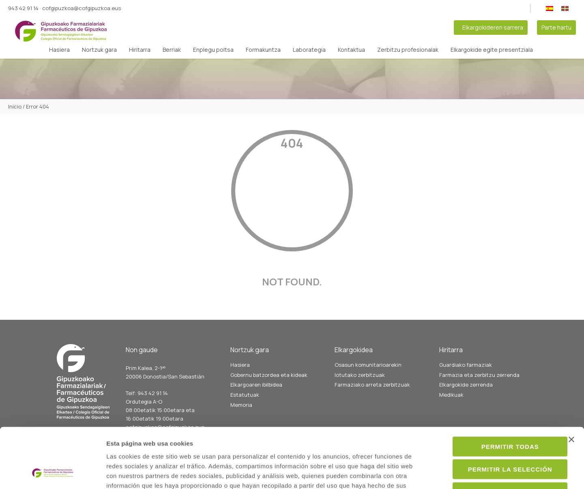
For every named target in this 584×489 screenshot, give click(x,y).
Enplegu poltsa (213, 49)
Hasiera (59, 49)
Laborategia (309, 49)
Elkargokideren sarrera (492, 27)
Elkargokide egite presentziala (492, 49)
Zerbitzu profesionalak (407, 49)
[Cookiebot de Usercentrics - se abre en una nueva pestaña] (52, 473)
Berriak (172, 49)
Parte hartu (556, 27)
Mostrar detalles (440, 473)
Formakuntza (263, 49)
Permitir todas (495, 391)
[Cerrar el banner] (571, 384)
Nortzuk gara (99, 49)
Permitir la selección (495, 414)
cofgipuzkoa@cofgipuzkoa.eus (81, 8)
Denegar (495, 437)
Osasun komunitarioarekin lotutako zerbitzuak (368, 369)
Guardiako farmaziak (465, 364)
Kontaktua (351, 49)
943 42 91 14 (23, 8)
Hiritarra (139, 49)
